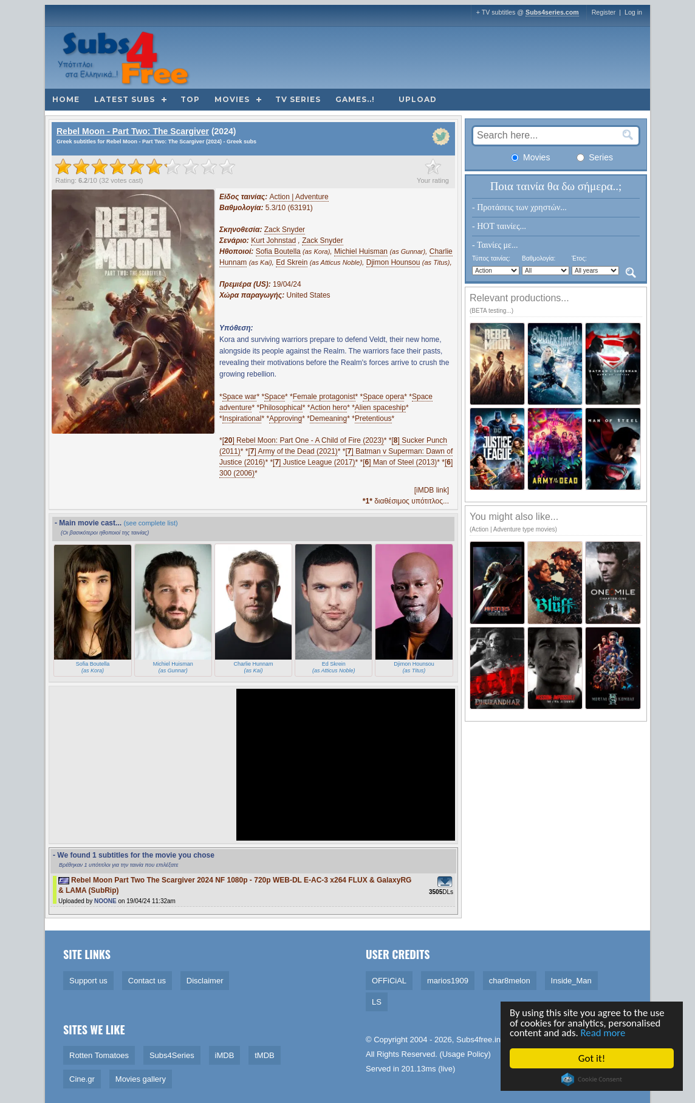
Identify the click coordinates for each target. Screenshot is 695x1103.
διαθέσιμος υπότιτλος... (406, 501)
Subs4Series (171, 1055)
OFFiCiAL (389, 980)
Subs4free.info (481, 1039)
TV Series (298, 99)
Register (604, 12)
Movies (232, 99)
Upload (418, 99)
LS (377, 1001)
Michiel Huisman (361, 251)
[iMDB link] (431, 490)
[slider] (145, 166)
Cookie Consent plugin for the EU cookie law (591, 1079)
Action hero (328, 407)
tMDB (265, 1055)
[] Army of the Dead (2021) (292, 451)
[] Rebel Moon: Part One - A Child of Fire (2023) (303, 440)
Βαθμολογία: (538, 258)
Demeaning (328, 418)
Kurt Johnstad (273, 240)
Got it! (591, 1058)
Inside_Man (571, 980)
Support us (88, 980)
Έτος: (579, 258)
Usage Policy (465, 1054)
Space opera (383, 396)
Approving (285, 418)
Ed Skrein (291, 262)
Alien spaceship (380, 407)
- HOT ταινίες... (499, 226)
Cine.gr (82, 1079)
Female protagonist (324, 396)
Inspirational (242, 418)
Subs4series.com (552, 12)
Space (274, 396)
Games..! (355, 99)
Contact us (147, 980)
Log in (633, 12)
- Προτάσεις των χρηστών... (519, 207)
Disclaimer (205, 980)
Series (595, 157)
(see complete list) (150, 523)
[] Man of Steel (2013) (400, 462)
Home (66, 99)
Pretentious (373, 418)
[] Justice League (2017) (314, 462)
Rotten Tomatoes (99, 1055)
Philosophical (281, 407)
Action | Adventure (299, 197)
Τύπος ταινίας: (491, 258)
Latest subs (124, 99)
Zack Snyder (284, 229)
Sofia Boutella (278, 251)
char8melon (509, 980)
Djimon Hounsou (393, 262)
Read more (605, 1032)
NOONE (105, 901)
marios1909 (447, 980)
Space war (239, 396)
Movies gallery (140, 1079)
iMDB (225, 1055)
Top (190, 99)
